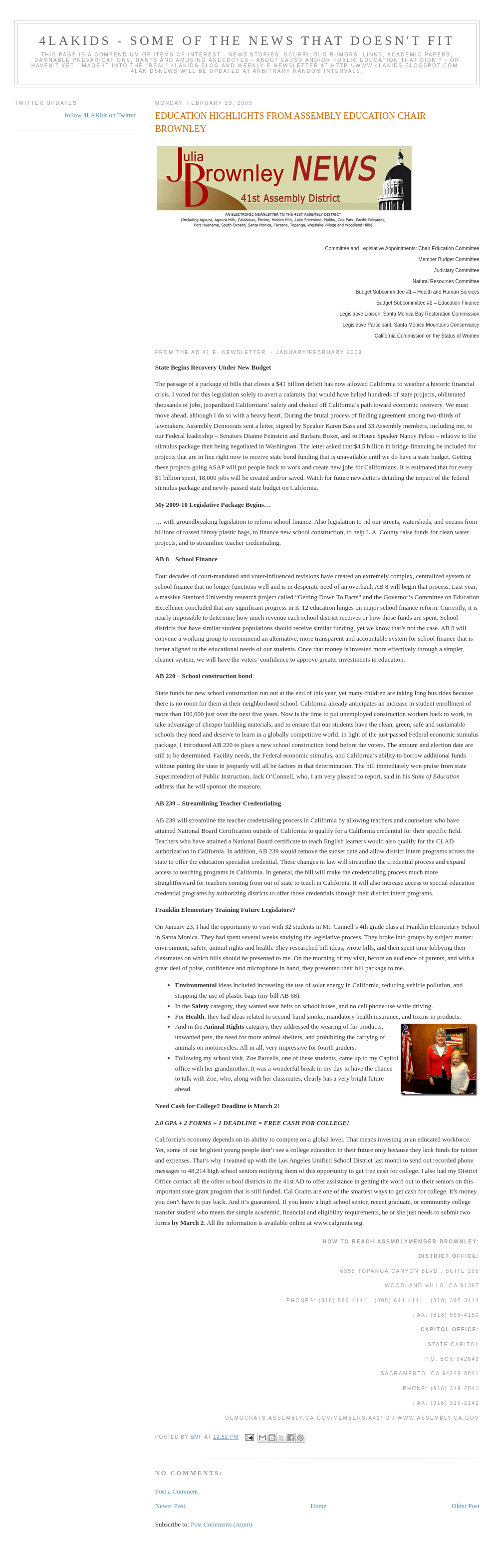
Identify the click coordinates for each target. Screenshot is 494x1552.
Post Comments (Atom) (221, 1524)
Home (318, 1506)
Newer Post (170, 1506)
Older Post (465, 1506)
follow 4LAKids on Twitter (100, 115)
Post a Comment (176, 1491)
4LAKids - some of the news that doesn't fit (247, 40)
